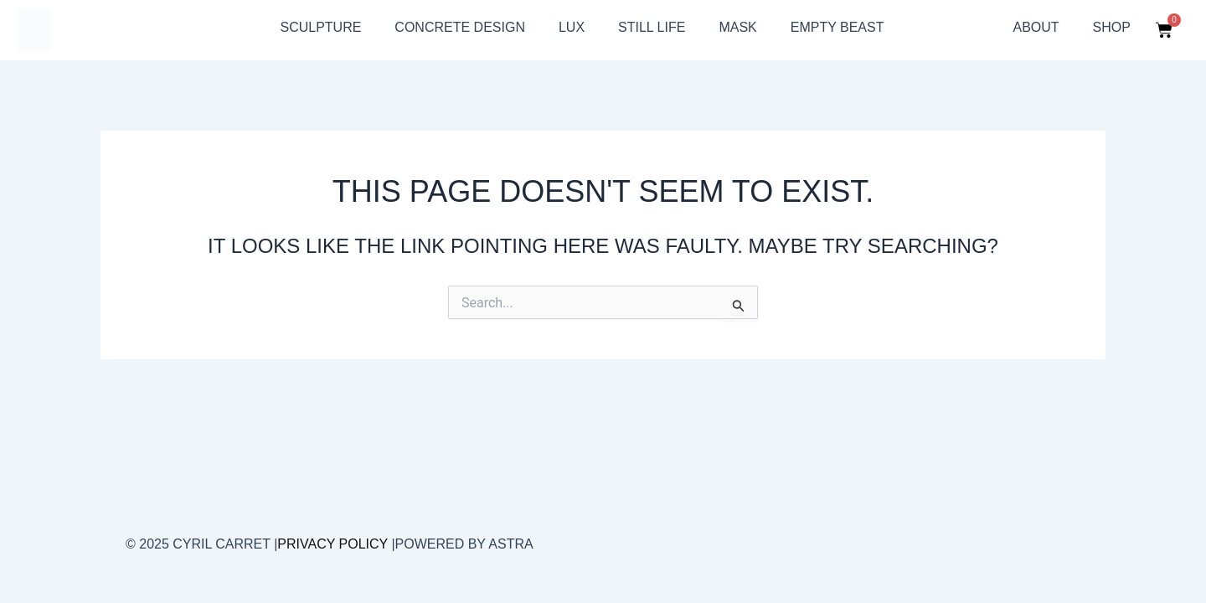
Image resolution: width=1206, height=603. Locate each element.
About (1036, 27)
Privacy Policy (332, 544)
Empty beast (837, 27)
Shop (1112, 27)
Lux (572, 27)
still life (651, 27)
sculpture (320, 27)
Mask (737, 27)
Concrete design (459, 27)
